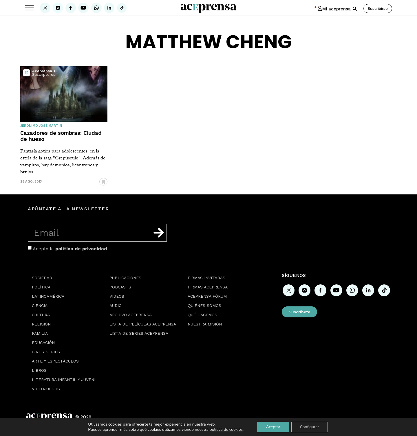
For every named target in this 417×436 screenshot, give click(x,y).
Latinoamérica (48, 296)
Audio (115, 305)
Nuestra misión (205, 324)
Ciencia (39, 305)
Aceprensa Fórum (207, 296)
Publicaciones (125, 277)
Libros (39, 370)
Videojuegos (46, 389)
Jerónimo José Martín (41, 126)
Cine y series (46, 351)
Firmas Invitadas (206, 277)
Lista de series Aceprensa (138, 333)
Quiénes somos (204, 305)
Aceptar (273, 427)
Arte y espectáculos (55, 361)
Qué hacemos (202, 314)
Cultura (41, 314)
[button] (355, 9)
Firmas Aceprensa (208, 287)
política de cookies (226, 429)
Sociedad (42, 277)
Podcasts (120, 287)
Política (41, 287)
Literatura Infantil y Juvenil (65, 379)
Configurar (309, 427)
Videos (116, 296)
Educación (43, 342)
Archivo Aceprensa (130, 314)
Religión (41, 324)
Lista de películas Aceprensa (142, 324)
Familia (40, 333)
